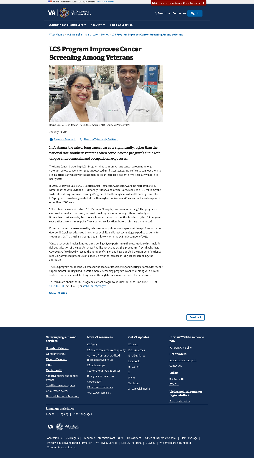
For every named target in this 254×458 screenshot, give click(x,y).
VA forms (92, 344)
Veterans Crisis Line (180, 347)
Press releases (136, 350)
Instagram (134, 366)
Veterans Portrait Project (61, 447)
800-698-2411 (176, 379)
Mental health (54, 370)
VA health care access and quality (106, 350)
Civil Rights (72, 438)
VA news (133, 344)
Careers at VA (94, 381)
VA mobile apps (96, 365)
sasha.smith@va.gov (94, 286)
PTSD (49, 365)
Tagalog (64, 414)
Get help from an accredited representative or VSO (103, 357)
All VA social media (139, 388)
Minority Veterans (56, 359)
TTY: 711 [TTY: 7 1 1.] (174, 384)
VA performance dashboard (175, 443)
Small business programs (60, 385)
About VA (96, 25)
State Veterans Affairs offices (103, 370)
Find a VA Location (121, 25)
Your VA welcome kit (99, 392)
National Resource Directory (62, 396)
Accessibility (54, 438)
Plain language (189, 438)
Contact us (179, 13)
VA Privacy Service (106, 443)
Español (50, 414)
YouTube (133, 383)
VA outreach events (57, 391)
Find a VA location (179, 401)
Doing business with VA (100, 376)
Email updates (136, 355)
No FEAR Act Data (131, 443)
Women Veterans (56, 354)
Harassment (134, 438)
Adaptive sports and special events (62, 378)
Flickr (131, 377)
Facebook (134, 361)
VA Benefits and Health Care (66, 25)
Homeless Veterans (57, 348)
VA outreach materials (100, 387)
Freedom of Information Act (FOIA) (103, 438)
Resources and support (182, 360)
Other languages (82, 414)
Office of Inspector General (160, 438)
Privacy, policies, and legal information (69, 443)
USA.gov (150, 443)
